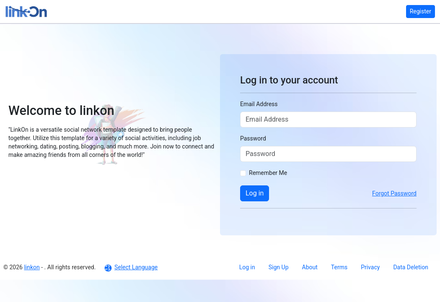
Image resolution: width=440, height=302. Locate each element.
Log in (255, 193)
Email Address (259, 104)
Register (420, 11)
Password (253, 138)
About (310, 267)
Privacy (370, 267)
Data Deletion (410, 267)
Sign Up (279, 267)
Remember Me (268, 172)
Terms (339, 267)
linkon (31, 267)
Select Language (131, 267)
